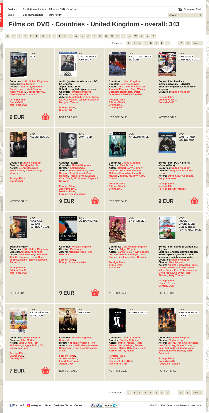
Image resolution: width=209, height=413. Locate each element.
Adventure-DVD (68, 358)
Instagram (36, 405)
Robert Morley (188, 270)
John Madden (28, 340)
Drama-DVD (16, 102)
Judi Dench (25, 342)
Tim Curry (169, 345)
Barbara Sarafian (133, 94)
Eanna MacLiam (128, 173)
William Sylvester (89, 99)
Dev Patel (22, 348)
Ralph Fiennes (28, 259)
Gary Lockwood (68, 99)
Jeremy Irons (175, 342)
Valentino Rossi (77, 252)
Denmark (64, 340)
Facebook (19, 405)
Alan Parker (126, 165)
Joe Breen (125, 170)
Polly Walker (138, 89)
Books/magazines (33, 14)
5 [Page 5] (145, 43)
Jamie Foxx (124, 252)
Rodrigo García (29, 165)
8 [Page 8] (162, 43)
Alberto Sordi (175, 265)
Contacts (79, 405)
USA (25, 81)
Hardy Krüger (125, 345)
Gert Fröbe (164, 272)
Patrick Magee (126, 342)
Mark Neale (76, 249)
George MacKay (36, 91)
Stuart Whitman (177, 267)
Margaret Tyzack (68, 102)
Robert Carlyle (126, 168)
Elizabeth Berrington (121, 91)
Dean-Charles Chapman (23, 94)
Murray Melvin (126, 350)
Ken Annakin (176, 262)
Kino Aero (166, 405)
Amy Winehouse (77, 170)
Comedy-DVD (116, 107)
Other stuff (55, 14)
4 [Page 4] (139, 43)
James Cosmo (185, 345)
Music (11, 14)
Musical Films (67, 191)
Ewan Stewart (81, 348)
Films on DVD (57, 9)
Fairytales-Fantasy (69, 361)
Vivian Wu (139, 86)
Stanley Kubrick (79, 94)
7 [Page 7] (156, 43)
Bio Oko (154, 405)
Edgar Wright (127, 249)
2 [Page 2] (129, 43)
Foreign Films (17, 99)
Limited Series (166, 283)
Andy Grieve (176, 170)
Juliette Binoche (19, 257)
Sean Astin (164, 348)
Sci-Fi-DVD (65, 110)
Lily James (124, 257)
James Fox (172, 270)
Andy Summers (167, 178)
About (47, 405)
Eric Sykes (178, 272)
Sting (171, 175)
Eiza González (139, 257)
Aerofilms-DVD (67, 188)
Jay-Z (69, 178)
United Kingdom (38, 81)
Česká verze (73, 9)
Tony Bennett (77, 173)
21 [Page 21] (181, 43)
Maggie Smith (30, 345)
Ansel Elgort (132, 254)
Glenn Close (26, 168)
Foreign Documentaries (72, 194)
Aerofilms (196, 405)
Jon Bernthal (116, 254)
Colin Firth (25, 86)
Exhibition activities (34, 9)
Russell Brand (78, 175)
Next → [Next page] (198, 43)
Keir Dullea (92, 97)
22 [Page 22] (188, 43)
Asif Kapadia (77, 168)
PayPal (104, 405)
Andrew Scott (17, 91)
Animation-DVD (167, 99)
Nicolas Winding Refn (82, 342)
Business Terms (63, 405)
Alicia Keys (80, 178)
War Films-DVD (18, 105)
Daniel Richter (76, 97)
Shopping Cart (192, 9)
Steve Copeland (184, 175)
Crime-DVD (115, 265)
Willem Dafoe (26, 254)
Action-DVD (115, 267)
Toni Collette (125, 86)
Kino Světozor (181, 405)
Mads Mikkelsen (77, 345)
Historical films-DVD (120, 361)
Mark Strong (34, 89)
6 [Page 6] (151, 43)
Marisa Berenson (128, 348)
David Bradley (177, 350)
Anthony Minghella (31, 252)
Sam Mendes (27, 84)
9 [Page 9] (167, 43)
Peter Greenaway (130, 84)
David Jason (179, 348)
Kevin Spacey (140, 252)
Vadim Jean (176, 340)
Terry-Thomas (177, 275)
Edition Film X (117, 102)
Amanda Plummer (119, 89)
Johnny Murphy (128, 175)
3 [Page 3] (134, 43)
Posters (12, 9)
